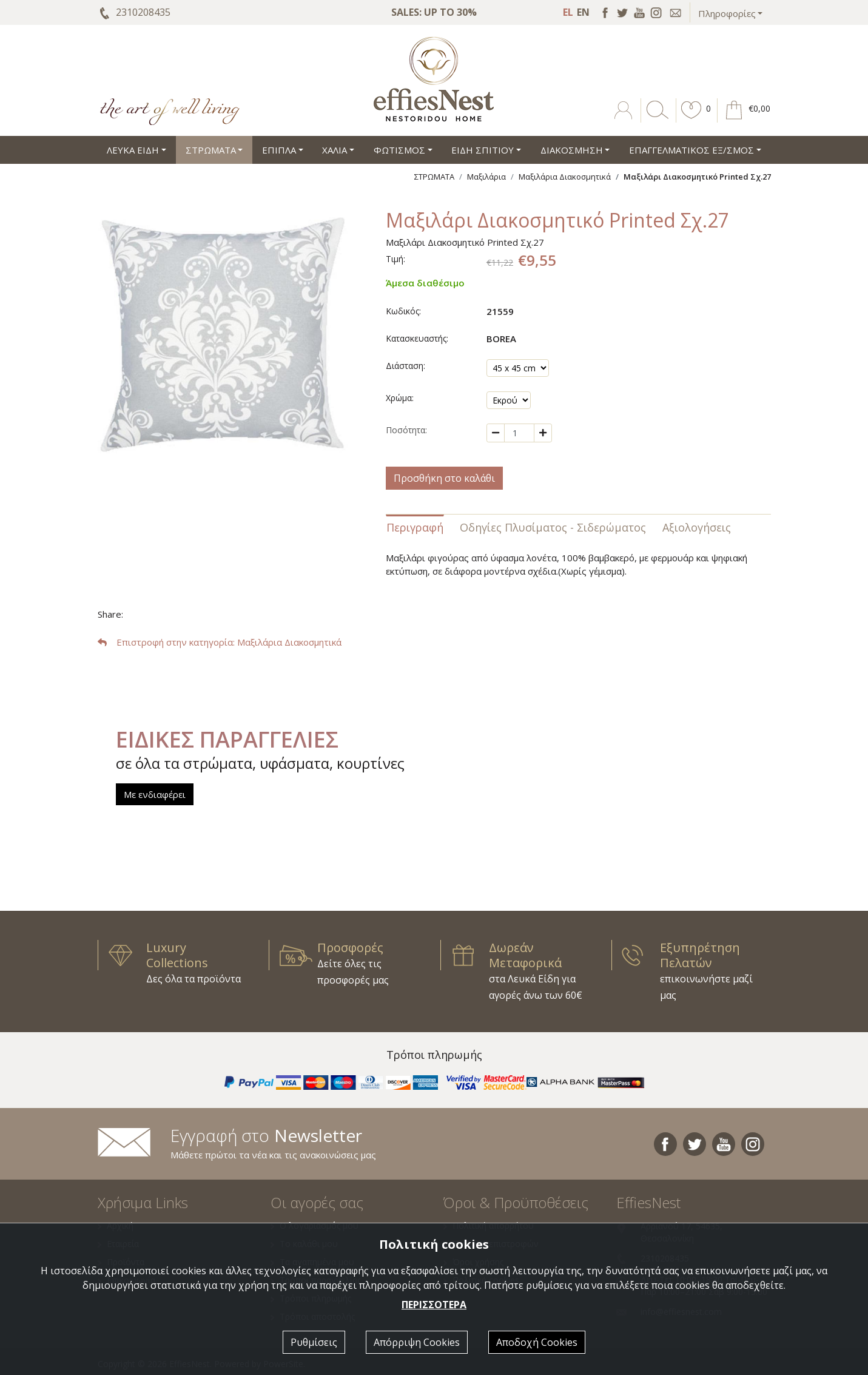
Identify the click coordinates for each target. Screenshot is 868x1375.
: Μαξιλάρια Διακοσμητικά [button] (219, 642)
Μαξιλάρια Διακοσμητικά (565, 176)
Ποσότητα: (406, 430)
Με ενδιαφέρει (155, 794)
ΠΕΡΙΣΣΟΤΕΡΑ (434, 1304)
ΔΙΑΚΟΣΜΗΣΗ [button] (571, 150)
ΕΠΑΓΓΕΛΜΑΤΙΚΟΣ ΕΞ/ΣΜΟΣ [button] (691, 150)
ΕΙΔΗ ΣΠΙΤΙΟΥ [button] (482, 150)
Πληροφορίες (727, 13)
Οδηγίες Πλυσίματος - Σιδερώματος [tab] (553, 527)
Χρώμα (399, 398)
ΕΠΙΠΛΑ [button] (279, 150)
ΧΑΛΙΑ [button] (334, 150)
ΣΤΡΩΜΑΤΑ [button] (211, 150)
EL (568, 12)
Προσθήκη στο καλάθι (444, 478)
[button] (691, 119)
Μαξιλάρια (486, 176)
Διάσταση (404, 365)
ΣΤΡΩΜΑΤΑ (434, 176)
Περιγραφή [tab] (414, 527)
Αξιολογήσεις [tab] (696, 527)
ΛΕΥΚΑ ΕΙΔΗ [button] (133, 150)
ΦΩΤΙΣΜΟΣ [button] (399, 150)
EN (583, 12)
